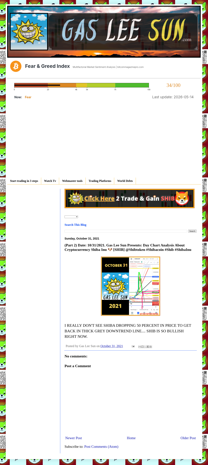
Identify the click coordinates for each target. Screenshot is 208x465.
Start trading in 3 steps (24, 180)
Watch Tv (50, 180)
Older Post (188, 438)
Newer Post (73, 438)
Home (131, 438)
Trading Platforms (100, 180)
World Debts (125, 180)
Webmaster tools (72, 180)
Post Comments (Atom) (101, 447)
